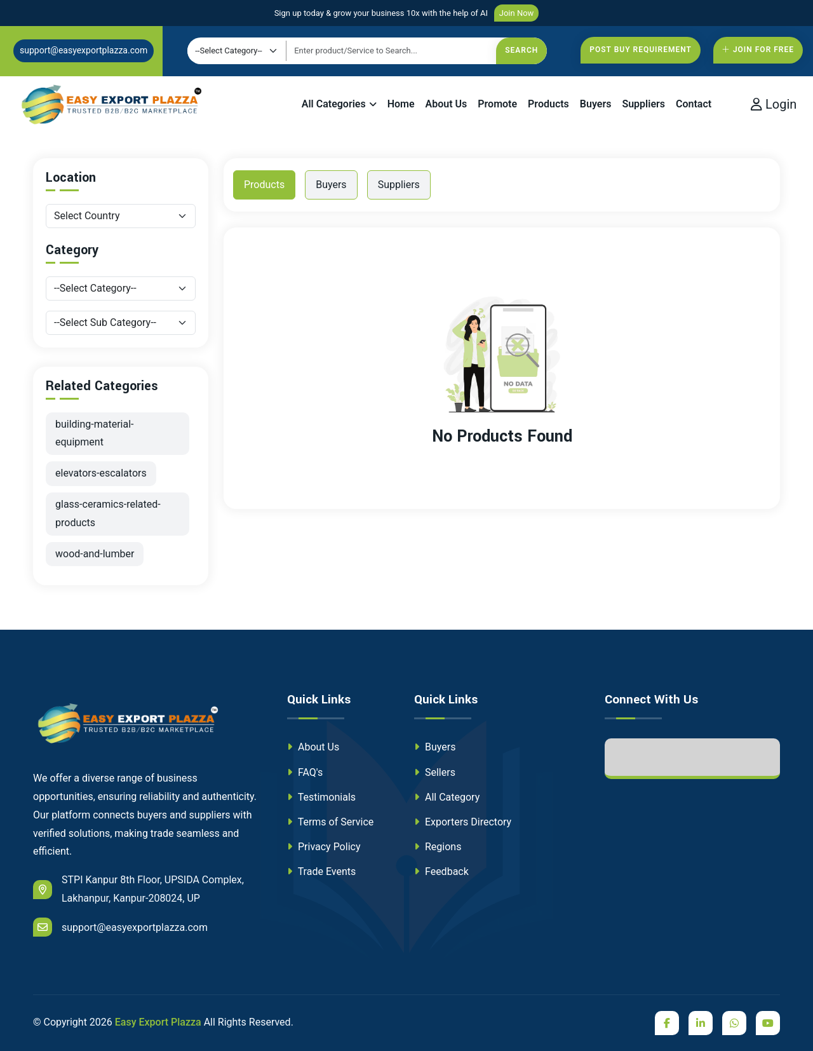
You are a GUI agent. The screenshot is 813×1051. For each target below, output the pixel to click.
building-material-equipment (94, 433)
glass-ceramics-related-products (108, 513)
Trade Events (321, 871)
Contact (693, 104)
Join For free (758, 49)
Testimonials (321, 797)
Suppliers (643, 104)
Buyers (596, 104)
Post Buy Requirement (640, 49)
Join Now (516, 13)
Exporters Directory (462, 822)
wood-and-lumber (94, 554)
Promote (497, 104)
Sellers (434, 772)
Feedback (441, 871)
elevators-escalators (101, 473)
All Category (447, 797)
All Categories (334, 104)
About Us (446, 104)
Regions (437, 847)
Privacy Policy (323, 847)
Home (401, 104)
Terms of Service (330, 822)
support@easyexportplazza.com (83, 50)
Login (773, 104)
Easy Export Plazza (158, 1022)
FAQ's (305, 772)
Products (548, 104)
